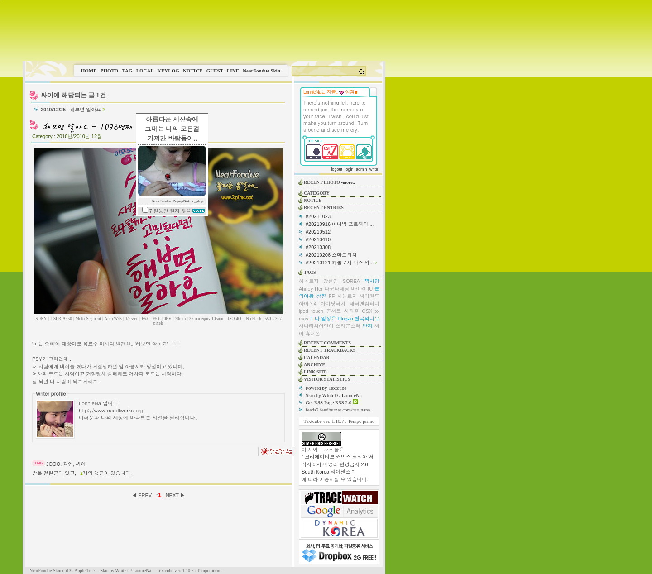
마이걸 (358, 289)
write (373, 169)
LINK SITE (315, 371)
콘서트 (333, 311)
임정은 (328, 318)
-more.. (348, 182)
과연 (68, 464)
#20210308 (318, 247)
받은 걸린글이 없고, (54, 473)
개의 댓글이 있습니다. (106, 473)
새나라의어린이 (316, 326)
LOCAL (145, 70)
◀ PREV (142, 495)
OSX (367, 311)
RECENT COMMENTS (327, 342)
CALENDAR (317, 357)
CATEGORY (317, 193)
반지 (368, 326)
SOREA (351, 281)
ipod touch (311, 311)
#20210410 (318, 239)
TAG (127, 70)
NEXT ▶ (175, 495)
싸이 (81, 464)
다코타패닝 (337, 289)
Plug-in (345, 318)
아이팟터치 (333, 303)
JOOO (53, 464)
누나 (315, 318)
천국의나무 (367, 318)
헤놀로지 (309, 281)
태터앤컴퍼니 (364, 303)
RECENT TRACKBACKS (329, 350)
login (349, 169)
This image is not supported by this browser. (204, 30)
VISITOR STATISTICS (327, 379)
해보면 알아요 (87, 109)
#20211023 (318, 216)
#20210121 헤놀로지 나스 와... (340, 262)
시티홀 (351, 311)
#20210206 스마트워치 (331, 255)
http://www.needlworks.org (111, 410)
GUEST (214, 70)
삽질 (321, 296)
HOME (89, 70)
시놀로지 (347, 296)
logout (336, 169)
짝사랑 (371, 281)
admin (361, 169)
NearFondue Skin (261, 70)
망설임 (330, 281)
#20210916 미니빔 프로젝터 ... (340, 224)
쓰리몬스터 (348, 326)
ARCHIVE (314, 364)
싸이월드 (369, 296)
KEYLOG (168, 70)
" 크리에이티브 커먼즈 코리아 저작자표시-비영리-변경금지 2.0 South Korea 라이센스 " (338, 464)
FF (332, 296)
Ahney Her (311, 289)
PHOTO (110, 70)
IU (370, 289)
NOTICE (192, 70)
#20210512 (318, 231)
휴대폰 (312, 333)
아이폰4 (307, 303)
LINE (233, 70)
